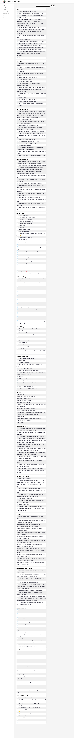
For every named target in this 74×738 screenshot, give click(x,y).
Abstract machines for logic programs (27, 139)
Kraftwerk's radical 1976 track (25, 79)
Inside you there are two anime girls (27, 334)
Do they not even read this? (25, 255)
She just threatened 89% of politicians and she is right (31, 13)
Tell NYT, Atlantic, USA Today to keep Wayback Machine (31, 103)
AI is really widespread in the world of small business (30, 263)
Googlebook (21, 69)
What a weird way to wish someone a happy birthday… (31, 251)
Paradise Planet (22, 348)
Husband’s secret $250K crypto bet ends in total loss (30, 590)
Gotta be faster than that (24, 340)
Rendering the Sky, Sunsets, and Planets (28, 99)
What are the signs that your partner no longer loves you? (31, 468)
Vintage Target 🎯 (23, 271)
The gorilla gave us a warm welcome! (27, 217)
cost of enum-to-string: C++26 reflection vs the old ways (31, 131)
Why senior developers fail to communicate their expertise (32, 87)
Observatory (21, 376)
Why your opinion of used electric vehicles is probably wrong (30, 692)
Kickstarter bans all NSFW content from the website (30, 183)
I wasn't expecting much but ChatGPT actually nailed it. (31, 259)
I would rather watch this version (26, 346)
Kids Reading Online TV (6, 15)
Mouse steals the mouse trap (25, 223)
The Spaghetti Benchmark (25, 715)
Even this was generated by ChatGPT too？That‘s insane (31, 703)
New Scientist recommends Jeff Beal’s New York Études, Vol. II (31, 664)
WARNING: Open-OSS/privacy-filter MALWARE (29, 488)
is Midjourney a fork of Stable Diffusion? (28, 388)
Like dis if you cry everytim (25, 705)
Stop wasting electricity (24, 504)
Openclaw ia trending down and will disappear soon (30, 506)
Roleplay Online (4, 19)
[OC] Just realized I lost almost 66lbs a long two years (31, 15)
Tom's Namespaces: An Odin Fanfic (27, 119)
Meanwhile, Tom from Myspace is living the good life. (30, 273)
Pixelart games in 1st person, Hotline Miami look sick (30, 257)
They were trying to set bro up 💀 (26, 219)
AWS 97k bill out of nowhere (25, 626)
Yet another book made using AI (26, 261)
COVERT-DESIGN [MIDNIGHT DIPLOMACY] (29, 370)
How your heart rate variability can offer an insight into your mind (31, 690)
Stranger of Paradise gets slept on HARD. (28, 307)
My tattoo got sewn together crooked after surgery (30, 49)
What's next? (22, 721)
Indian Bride (21, 344)
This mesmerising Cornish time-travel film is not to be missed (30, 676)
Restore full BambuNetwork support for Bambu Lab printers (32, 67)
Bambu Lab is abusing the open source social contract (29, 418)
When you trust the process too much (27, 697)
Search (53, 5)
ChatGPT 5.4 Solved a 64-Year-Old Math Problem (30, 707)
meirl (20, 57)
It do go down (22, 225)
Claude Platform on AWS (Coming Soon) (28, 642)
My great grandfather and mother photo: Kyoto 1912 (30, 27)
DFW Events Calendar (5, 17)
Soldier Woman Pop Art (24, 332)
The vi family (22, 71)
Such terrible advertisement (25, 39)
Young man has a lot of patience (26, 221)
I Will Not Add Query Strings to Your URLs (26, 408)
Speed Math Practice (5, 13)
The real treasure (23, 330)
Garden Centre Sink (23, 239)
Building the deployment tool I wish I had (26, 410)
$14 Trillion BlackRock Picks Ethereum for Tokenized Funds (32, 596)
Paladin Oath (22, 360)
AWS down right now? (24, 644)
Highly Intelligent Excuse (24, 229)
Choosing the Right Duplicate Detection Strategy (29, 141)
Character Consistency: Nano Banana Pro (28, 328)
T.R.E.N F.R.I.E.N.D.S (24, 719)
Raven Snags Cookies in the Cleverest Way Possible (30, 43)
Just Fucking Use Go (21, 394)
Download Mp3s (4, 7)
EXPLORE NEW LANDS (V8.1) (26, 368)
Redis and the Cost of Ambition (24, 420)
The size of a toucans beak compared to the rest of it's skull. (32, 41)
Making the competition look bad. (26, 253)
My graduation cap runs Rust (25, 81)
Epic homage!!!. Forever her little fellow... (28, 11)
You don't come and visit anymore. (26, 358)
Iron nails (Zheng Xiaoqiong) (25, 380)
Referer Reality (22, 97)
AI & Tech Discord (4, 9)
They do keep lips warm (24, 215)
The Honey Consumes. (24, 362)
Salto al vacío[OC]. (23, 378)
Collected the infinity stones (25, 478)
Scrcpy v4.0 (21, 105)
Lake (20, 336)
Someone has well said (24, 231)
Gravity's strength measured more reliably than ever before (30, 674)
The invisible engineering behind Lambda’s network (30, 622)
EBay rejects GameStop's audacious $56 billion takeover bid (32, 165)
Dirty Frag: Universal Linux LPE (24, 400)
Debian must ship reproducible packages (26, 396)
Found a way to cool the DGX (25, 498)
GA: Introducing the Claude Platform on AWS (29, 624)
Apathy (20, 338)
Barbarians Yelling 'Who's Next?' (26, 386)
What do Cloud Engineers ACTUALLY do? (28, 646)
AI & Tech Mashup (5, 5)
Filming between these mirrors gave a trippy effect (30, 45)
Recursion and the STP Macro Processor (28, 143)
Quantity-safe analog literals (25, 145)
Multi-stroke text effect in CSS (23, 402)
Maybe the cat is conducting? (25, 237)
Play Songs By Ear (5, 11)
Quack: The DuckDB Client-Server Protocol (28, 101)
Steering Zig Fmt (20, 416)
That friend (21, 227)
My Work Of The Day (23, 342)
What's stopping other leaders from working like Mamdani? (32, 47)
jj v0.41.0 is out (20, 422)
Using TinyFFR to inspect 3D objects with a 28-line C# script (32, 155)
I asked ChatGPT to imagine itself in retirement (29, 245)
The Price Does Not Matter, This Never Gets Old (29, 582)
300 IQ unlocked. (23, 17)
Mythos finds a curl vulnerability (24, 398)
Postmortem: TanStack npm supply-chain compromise (31, 133)
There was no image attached (25, 713)
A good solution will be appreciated (26, 717)
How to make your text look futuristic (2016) (28, 77)
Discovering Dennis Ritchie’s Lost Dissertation (29, 125)
